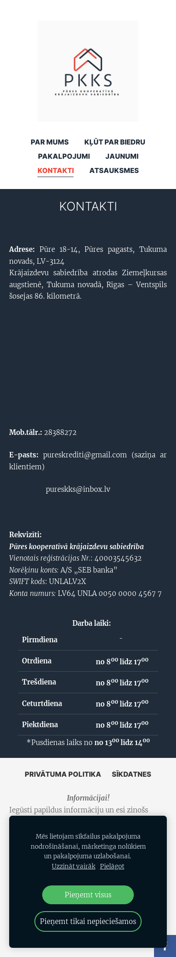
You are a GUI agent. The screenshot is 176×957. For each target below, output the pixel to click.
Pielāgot (112, 866)
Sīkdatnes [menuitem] (131, 774)
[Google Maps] (88, 362)
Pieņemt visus (88, 894)
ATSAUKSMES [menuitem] (114, 170)
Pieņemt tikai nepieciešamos (88, 921)
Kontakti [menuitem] (56, 170)
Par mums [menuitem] (50, 142)
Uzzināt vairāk (73, 866)
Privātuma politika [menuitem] (63, 774)
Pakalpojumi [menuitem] (64, 156)
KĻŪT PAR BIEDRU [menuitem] (114, 142)
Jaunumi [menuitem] (121, 156)
